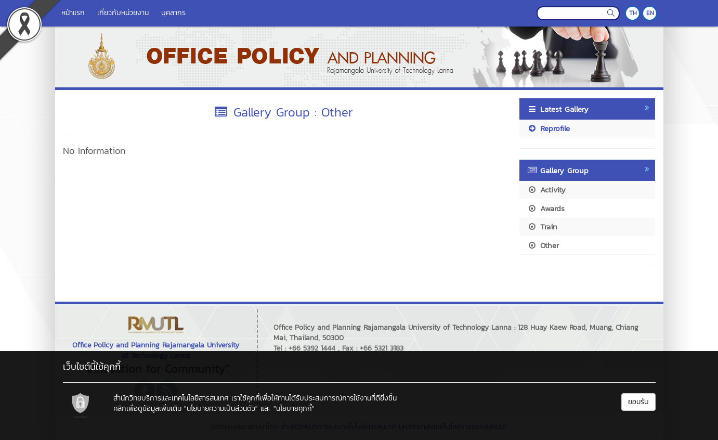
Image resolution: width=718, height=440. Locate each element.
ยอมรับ (638, 401)
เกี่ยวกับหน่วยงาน (123, 12)
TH (633, 13)
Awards (546, 208)
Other (543, 245)
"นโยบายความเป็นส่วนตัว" (221, 408)
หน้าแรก (73, 12)
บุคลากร (173, 12)
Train (542, 226)
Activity (546, 190)
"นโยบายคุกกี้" (294, 408)
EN (650, 13)
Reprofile (548, 128)
